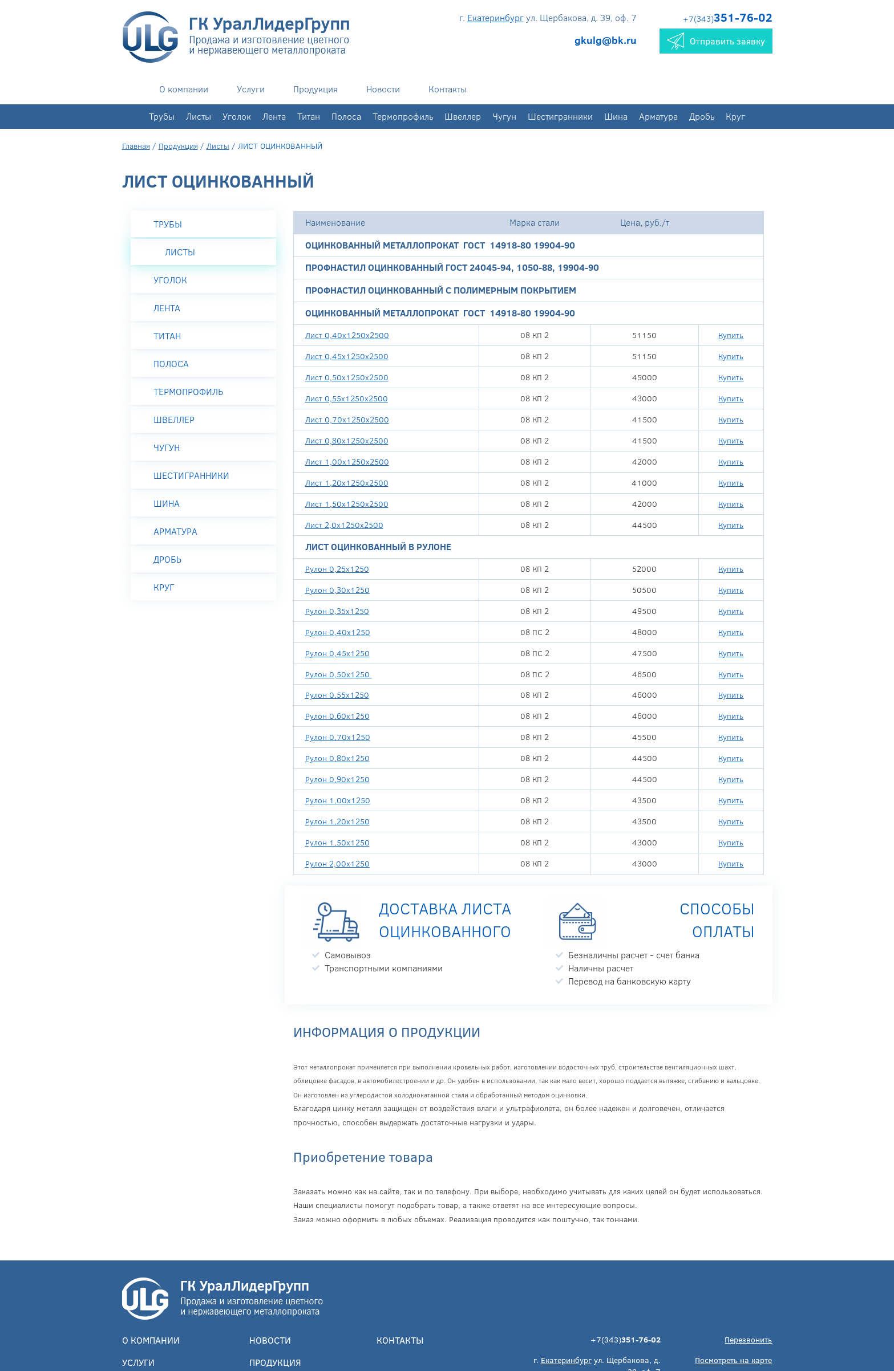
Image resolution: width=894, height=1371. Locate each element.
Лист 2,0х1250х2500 (344, 524)
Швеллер (462, 116)
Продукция (315, 89)
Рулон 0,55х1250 (337, 694)
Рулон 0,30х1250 (337, 589)
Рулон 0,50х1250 (338, 674)
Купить (730, 334)
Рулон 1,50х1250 (337, 842)
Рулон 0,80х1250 (337, 757)
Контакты (447, 89)
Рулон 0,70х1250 (337, 736)
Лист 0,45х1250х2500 (347, 356)
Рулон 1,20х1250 (337, 821)
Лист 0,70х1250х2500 (347, 419)
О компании (183, 89)
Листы (198, 116)
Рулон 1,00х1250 (337, 800)
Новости (383, 89)
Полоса (346, 116)
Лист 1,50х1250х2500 (347, 503)
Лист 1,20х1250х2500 (347, 482)
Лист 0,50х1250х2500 (347, 377)
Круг (735, 116)
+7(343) (727, 18)
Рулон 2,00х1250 (337, 863)
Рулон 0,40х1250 (337, 631)
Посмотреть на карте (733, 1359)
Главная (136, 145)
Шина (616, 116)
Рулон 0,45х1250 (337, 653)
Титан (308, 116)
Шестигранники (560, 116)
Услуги (251, 89)
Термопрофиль (403, 116)
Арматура (658, 116)
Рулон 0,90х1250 (337, 779)
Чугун (504, 116)
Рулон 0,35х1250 (337, 610)
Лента (274, 116)
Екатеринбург (495, 17)
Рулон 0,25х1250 (337, 568)
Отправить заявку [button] (716, 41)
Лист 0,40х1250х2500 (347, 334)
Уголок (237, 116)
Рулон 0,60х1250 (337, 715)
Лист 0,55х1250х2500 (346, 398)
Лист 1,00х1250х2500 (347, 461)
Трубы (162, 116)
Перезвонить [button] (748, 1339)
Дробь (701, 116)
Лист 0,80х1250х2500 (347, 440)
